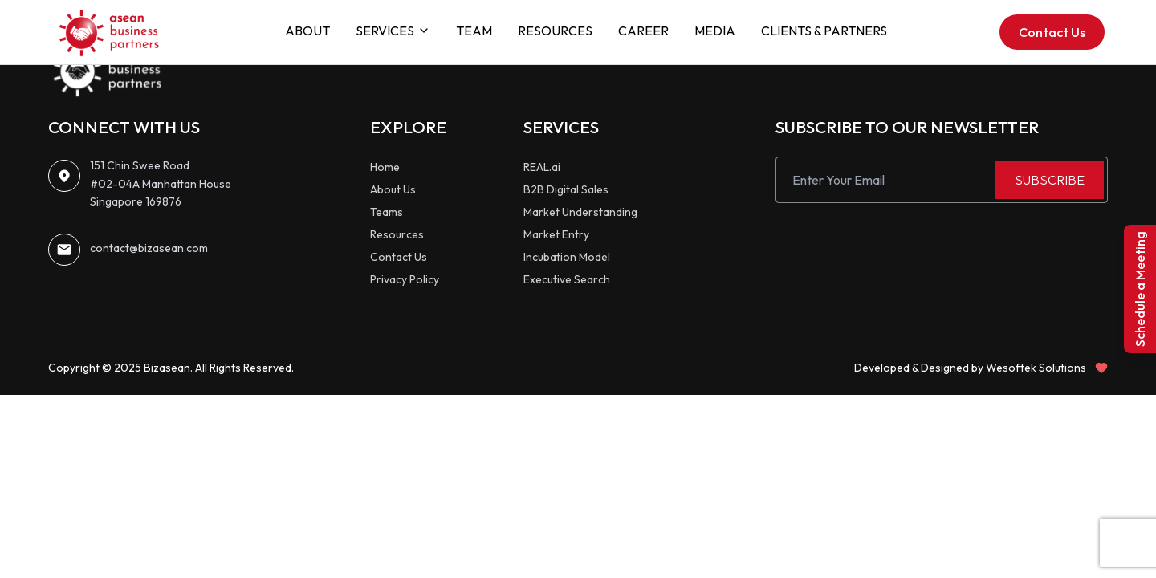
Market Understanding (580, 212)
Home (385, 167)
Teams (386, 212)
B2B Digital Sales (566, 189)
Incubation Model (566, 257)
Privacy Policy (404, 279)
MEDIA (714, 30)
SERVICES (393, 30)
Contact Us (1052, 32)
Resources (397, 234)
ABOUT (307, 30)
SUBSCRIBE (1050, 180)
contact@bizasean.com (149, 248)
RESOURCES (555, 30)
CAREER (643, 30)
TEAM (474, 30)
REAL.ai (541, 167)
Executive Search (566, 279)
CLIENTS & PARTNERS (824, 30)
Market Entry (556, 234)
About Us (393, 189)
